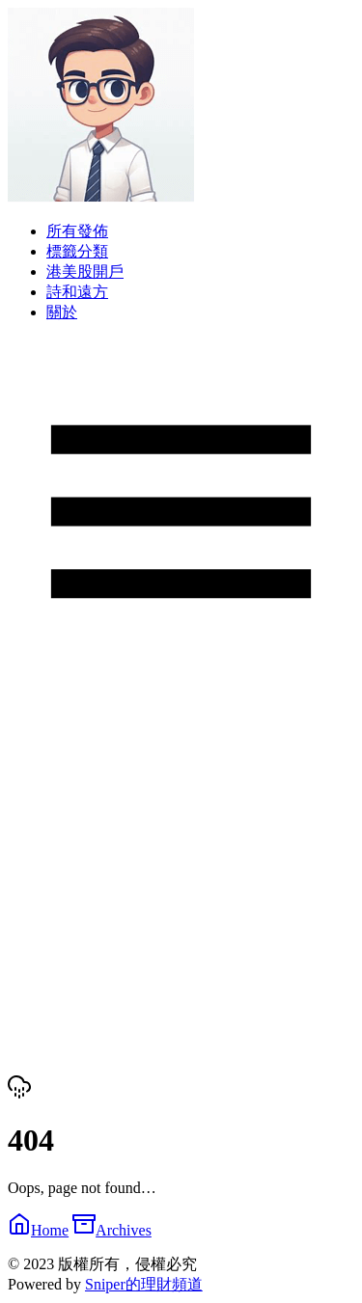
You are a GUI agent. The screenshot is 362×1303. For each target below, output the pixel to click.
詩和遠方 (77, 292)
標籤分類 (77, 251)
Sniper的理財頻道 (144, 1284)
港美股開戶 (85, 271)
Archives (112, 1230)
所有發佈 (77, 231)
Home (38, 1230)
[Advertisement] (181, 879)
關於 (61, 312)
